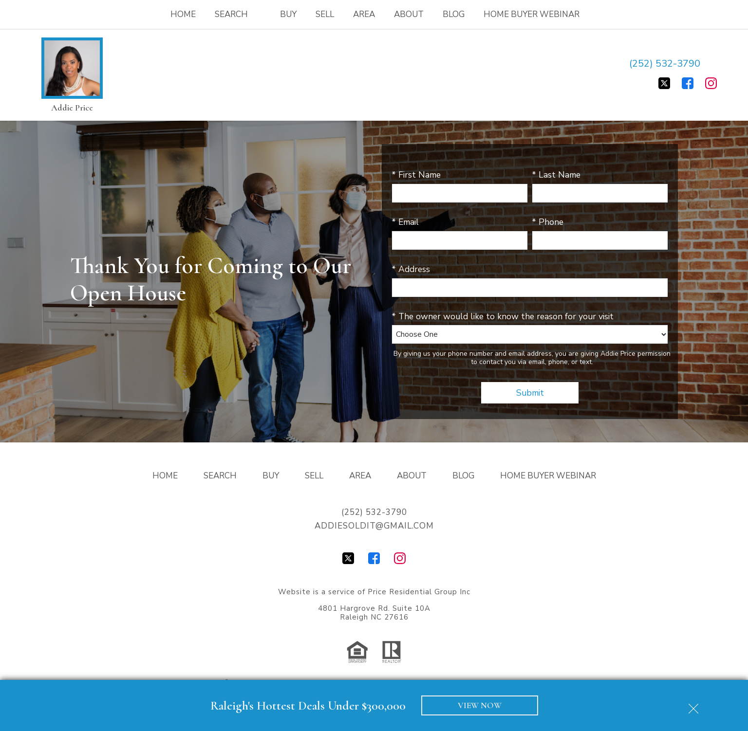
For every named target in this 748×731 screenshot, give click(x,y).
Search (220, 475)
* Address (411, 269)
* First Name (416, 175)
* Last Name (556, 175)
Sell (325, 14)
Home (183, 14)
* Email (405, 222)
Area (364, 14)
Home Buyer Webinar (532, 14)
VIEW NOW (480, 705)
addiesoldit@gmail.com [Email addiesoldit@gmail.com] (374, 525)
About (409, 14)
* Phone (547, 222)
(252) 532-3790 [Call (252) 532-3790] (664, 63)
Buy (288, 14)
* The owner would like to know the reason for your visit (503, 316)
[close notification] (693, 705)
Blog (454, 14)
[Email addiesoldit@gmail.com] (712, 63)
